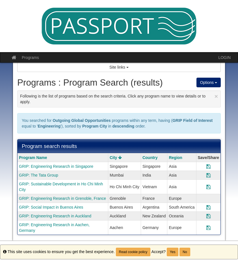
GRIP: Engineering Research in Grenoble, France (62, 198)
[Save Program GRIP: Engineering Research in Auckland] (208, 216)
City (116, 157)
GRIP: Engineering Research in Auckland (55, 216)
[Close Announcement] (216, 96)
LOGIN (224, 57)
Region (175, 157)
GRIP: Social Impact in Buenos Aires (51, 207)
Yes (173, 252)
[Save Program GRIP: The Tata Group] (208, 175)
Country (150, 157)
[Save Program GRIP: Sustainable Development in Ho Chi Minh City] (208, 187)
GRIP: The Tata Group (38, 175)
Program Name (33, 157)
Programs (30, 57)
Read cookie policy (133, 252)
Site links (119, 67)
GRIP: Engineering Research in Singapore (56, 166)
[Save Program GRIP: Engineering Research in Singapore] (208, 166)
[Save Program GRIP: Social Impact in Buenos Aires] (208, 207)
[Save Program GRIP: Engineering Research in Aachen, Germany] (208, 227)
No (185, 252)
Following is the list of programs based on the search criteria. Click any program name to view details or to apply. (119, 98)
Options (208, 82)
